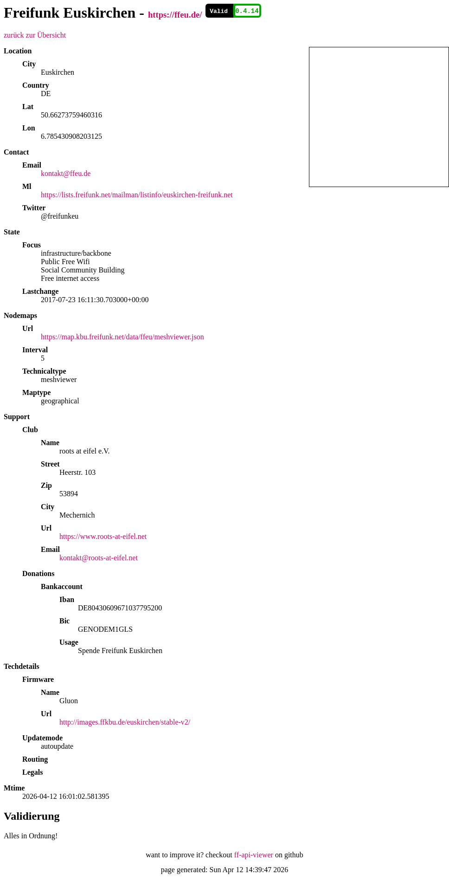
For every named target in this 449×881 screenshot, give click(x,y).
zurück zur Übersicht (35, 35)
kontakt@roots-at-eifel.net (98, 558)
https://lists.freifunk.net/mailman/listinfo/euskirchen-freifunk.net (137, 195)
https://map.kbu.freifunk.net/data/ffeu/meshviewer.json (122, 337)
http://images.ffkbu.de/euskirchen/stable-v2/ (124, 722)
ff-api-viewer (253, 855)
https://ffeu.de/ (175, 14)
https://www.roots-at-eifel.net (103, 536)
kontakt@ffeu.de (65, 173)
